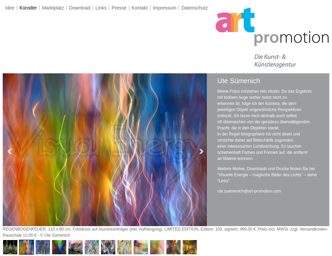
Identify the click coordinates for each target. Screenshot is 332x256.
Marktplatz (53, 7)
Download (79, 7)
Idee (9, 7)
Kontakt (140, 7)
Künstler (28, 7)
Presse (119, 7)
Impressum (164, 7)
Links (100, 7)
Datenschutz (194, 7)
